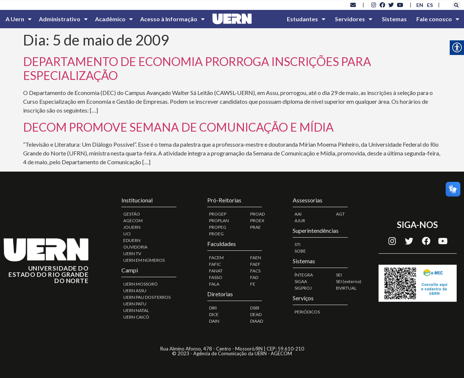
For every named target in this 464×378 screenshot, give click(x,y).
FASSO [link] (215, 277)
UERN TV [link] (132, 253)
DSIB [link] (254, 308)
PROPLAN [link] (219, 220)
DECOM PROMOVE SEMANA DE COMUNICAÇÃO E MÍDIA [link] (178, 127)
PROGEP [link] (217, 214)
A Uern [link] (19, 19)
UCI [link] (127, 233)
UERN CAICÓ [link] (136, 317)
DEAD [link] (256, 314)
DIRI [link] (213, 308)
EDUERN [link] (131, 240)
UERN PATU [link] (134, 304)
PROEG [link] (216, 233)
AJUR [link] (300, 220)
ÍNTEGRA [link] (304, 275)
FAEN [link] (255, 257)
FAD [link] (254, 277)
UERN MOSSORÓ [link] (140, 284)
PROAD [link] (257, 214)
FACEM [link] (216, 257)
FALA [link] (214, 284)
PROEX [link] (257, 220)
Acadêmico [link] (114, 19)
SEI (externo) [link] (348, 281)
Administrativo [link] (63, 19)
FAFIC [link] (215, 264)
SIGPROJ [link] (303, 288)
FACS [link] (255, 271)
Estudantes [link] (306, 19)
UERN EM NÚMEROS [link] (144, 260)
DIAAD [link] (256, 321)
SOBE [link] (300, 251)
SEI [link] (339, 275)
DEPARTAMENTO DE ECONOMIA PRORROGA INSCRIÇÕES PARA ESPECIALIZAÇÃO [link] (197, 68)
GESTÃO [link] (131, 214)
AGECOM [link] (133, 220)
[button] (456, 5)
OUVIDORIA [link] (135, 247)
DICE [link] (214, 314)
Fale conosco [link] (437, 19)
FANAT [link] (216, 271)
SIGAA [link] (301, 281)
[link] (352, 4)
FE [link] (252, 284)
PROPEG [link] (217, 227)
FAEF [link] (255, 264)
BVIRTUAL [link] (346, 288)
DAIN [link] (214, 321)
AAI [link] (298, 214)
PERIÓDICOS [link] (307, 312)
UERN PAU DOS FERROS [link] (147, 297)
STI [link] (297, 244)
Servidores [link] (353, 19)
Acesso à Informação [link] (172, 19)
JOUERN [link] (131, 227)
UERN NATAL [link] (136, 310)
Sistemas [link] (394, 18)
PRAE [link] (255, 227)
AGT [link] (340, 214)
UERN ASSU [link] (134, 290)
